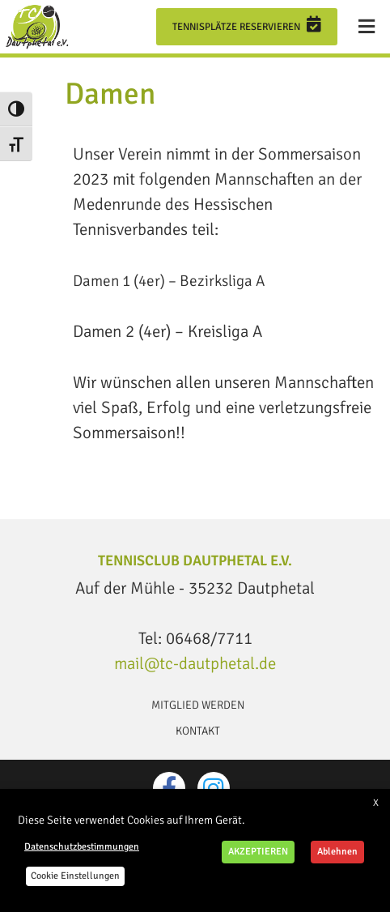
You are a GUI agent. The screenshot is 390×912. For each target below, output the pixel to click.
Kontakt (198, 731)
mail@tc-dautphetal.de (195, 663)
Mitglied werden (197, 705)
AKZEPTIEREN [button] (258, 852)
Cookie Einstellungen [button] (75, 876)
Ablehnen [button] (337, 852)
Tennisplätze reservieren (246, 24)
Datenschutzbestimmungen (81, 847)
